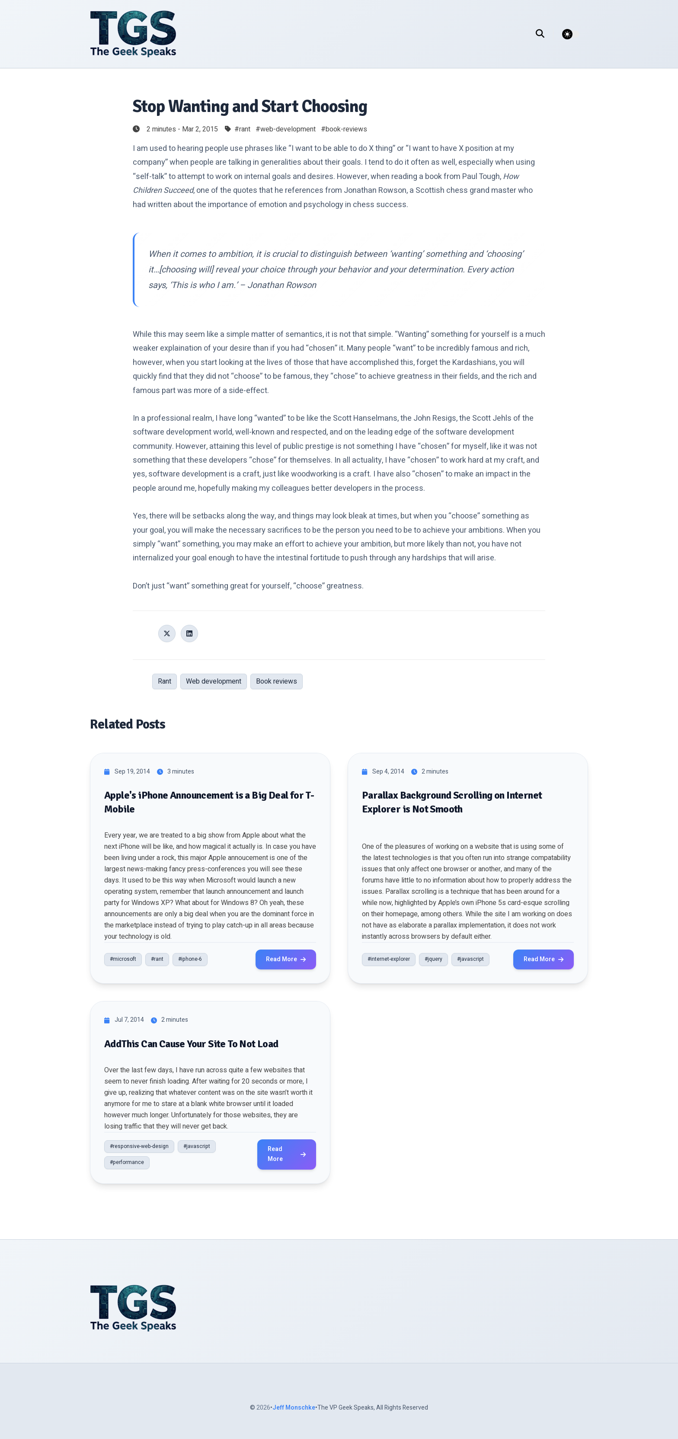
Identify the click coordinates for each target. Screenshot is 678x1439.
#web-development (286, 129)
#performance (127, 1162)
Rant (164, 681)
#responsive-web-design (139, 1146)
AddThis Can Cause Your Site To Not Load (191, 1043)
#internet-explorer (389, 959)
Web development (213, 681)
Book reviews (276, 681)
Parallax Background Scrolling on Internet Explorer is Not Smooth (452, 802)
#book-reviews (344, 129)
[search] (544, 34)
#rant (242, 129)
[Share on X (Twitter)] (167, 633)
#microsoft (123, 959)
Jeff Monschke (293, 1407)
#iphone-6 (190, 959)
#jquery (433, 959)
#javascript (470, 959)
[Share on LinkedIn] (189, 633)
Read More (286, 959)
